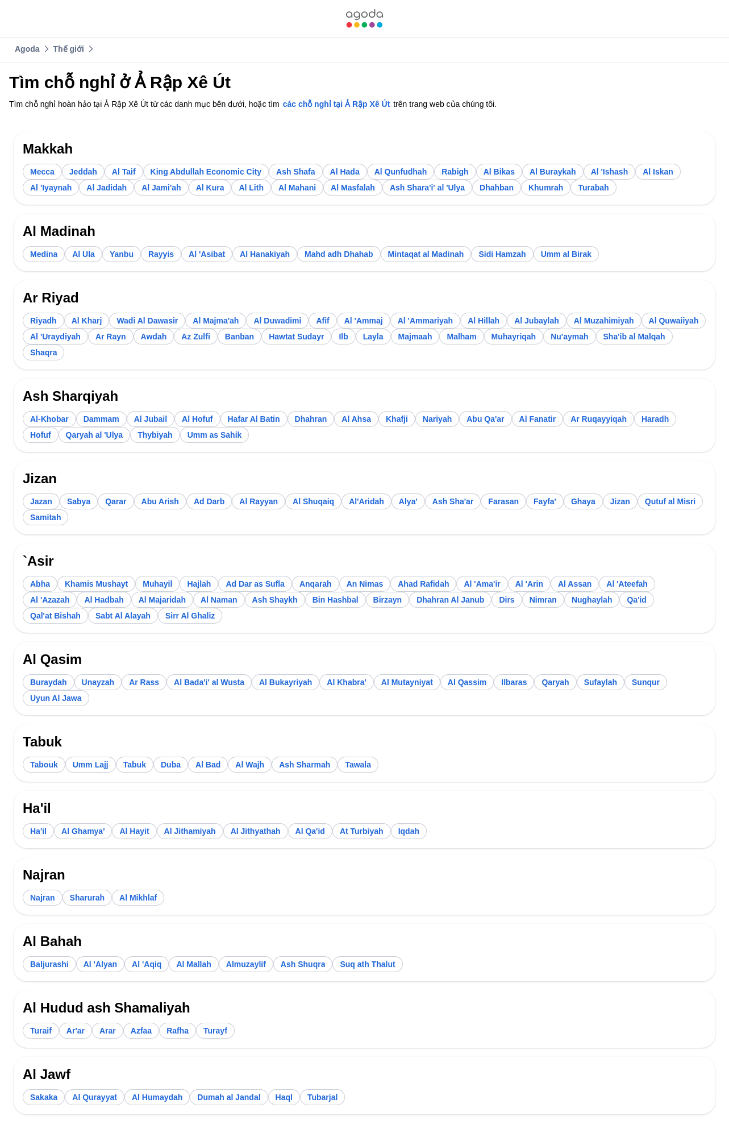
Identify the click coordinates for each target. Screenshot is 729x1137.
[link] (364, 18)
